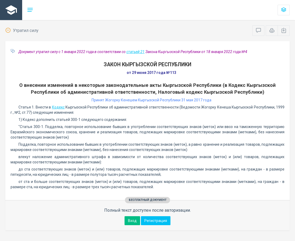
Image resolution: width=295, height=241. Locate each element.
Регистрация (155, 221)
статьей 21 (135, 52)
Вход (132, 221)
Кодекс (58, 107)
